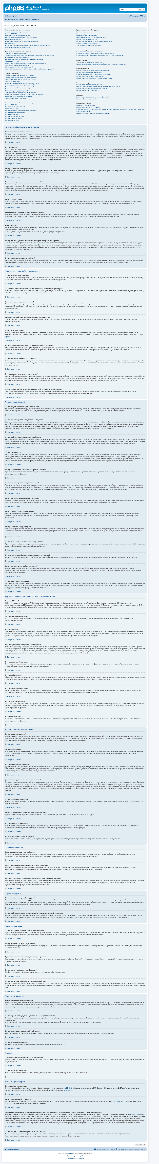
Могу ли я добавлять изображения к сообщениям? (21, 110)
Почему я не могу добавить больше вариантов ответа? (22, 83)
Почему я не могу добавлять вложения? (17, 89)
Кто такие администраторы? (85, 32)
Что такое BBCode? (11, 105)
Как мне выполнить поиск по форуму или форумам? (92, 70)
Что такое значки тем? (12, 120)
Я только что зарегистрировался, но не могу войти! (21, 37)
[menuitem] (14, 15)
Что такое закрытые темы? (13, 118)
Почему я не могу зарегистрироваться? (17, 35)
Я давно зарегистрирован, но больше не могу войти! (21, 41)
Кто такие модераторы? (83, 34)
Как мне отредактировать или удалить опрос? (19, 85)
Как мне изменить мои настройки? (15, 53)
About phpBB (68, 1090)
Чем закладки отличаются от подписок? (89, 84)
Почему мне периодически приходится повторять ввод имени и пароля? (28, 45)
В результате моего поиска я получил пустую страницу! (93, 74)
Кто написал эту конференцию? (86, 105)
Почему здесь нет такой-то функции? (88, 107)
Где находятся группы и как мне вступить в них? (91, 37)
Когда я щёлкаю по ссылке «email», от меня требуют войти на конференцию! (29, 69)
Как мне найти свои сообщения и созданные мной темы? (94, 78)
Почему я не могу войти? (13, 39)
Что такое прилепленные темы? (15, 116)
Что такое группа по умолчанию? (86, 43)
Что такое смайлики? (11, 108)
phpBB (7, 337)
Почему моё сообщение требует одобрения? (19, 96)
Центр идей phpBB (118, 1101)
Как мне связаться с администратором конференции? (93, 113)
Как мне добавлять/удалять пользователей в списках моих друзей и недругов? (101, 64)
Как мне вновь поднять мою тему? (15, 98)
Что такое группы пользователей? (87, 35)
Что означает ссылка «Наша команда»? (89, 45)
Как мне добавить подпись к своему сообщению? (20, 79)
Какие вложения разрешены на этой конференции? (92, 97)
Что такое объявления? (12, 114)
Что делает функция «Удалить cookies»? (17, 47)
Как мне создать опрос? (12, 81)
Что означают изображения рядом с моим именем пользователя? (25, 63)
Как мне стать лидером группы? (86, 39)
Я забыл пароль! (10, 43)
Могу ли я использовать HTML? (15, 107)
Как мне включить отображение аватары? (18, 65)
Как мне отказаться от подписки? (86, 90)
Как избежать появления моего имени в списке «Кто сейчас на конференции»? (30, 55)
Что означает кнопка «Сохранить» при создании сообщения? (24, 94)
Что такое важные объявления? (15, 112)
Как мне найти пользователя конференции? (90, 76)
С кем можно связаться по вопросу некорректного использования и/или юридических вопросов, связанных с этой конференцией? (110, 110)
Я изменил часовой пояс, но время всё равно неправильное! (24, 59)
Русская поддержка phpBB (75, 1156)
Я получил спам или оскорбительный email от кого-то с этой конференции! (100, 55)
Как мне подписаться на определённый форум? (91, 88)
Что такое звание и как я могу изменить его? (19, 67)
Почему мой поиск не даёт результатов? (89, 72)
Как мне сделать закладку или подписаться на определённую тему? (98, 86)
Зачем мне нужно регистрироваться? (16, 32)
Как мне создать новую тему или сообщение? (19, 75)
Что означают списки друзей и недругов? (89, 62)
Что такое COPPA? (11, 34)
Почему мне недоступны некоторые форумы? (19, 87)
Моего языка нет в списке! (13, 61)
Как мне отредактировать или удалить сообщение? (21, 77)
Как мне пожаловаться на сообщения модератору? (21, 92)
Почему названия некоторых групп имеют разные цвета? (94, 41)
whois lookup (136, 1114)
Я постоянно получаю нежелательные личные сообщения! (95, 53)
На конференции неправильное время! (17, 57)
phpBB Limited (68, 1088)
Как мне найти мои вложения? (86, 99)
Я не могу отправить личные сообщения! (89, 52)
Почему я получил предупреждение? (16, 91)
